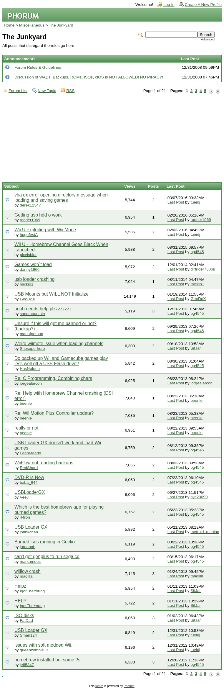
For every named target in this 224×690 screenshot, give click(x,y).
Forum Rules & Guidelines (37, 67)
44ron (25, 517)
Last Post (175, 202)
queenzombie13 (34, 650)
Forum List (18, 90)
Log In (169, 4)
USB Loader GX (30, 527)
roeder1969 (30, 220)
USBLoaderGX (29, 492)
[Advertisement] (112, 138)
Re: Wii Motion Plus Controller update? (54, 413)
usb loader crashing (34, 279)
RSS (70, 90)
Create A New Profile (203, 4)
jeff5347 (27, 665)
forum (99, 686)
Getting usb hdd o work (38, 214)
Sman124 (28, 635)
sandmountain (32, 314)
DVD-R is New (29, 477)
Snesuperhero (32, 348)
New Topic (47, 90)
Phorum (129, 686)
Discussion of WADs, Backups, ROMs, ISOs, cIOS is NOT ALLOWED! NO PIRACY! (88, 77)
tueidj (195, 202)
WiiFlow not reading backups (43, 462)
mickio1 (26, 284)
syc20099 (199, 497)
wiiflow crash (27, 571)
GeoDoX (27, 299)
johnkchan (29, 532)
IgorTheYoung (32, 591)
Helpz (20, 586)
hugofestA (29, 234)
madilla (26, 576)
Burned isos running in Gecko (44, 541)
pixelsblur (28, 255)
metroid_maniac (204, 532)
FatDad (26, 620)
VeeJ (24, 497)
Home (9, 25)
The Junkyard (61, 25)
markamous (30, 561)
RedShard (29, 468)
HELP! (21, 600)
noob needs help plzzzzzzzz (43, 308)
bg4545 (197, 252)
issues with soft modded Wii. (43, 645)
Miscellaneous (31, 25)
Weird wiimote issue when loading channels (58, 343)
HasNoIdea (30, 368)
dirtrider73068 (202, 269)
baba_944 (28, 482)
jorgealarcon (31, 383)
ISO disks (24, 615)
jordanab (27, 547)
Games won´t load (33, 264)
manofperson (31, 334)
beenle (26, 403)
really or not (26, 427)
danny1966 (29, 269)
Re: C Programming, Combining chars (53, 378)
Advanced (208, 39)
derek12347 (30, 205)
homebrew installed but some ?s (47, 659)
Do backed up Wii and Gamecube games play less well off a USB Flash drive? (61, 361)
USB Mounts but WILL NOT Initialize (51, 293)
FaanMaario (30, 453)
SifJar (195, 348)
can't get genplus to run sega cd (46, 556)
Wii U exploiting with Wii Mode (45, 229)
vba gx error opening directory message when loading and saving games (61, 197)
